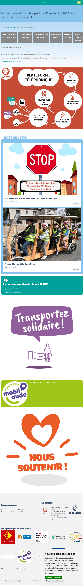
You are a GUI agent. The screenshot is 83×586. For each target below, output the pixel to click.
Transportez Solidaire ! (41, 36)
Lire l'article (76, 203)
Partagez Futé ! (56, 36)
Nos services (12, 27)
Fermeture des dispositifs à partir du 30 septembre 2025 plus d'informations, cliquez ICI (38, 15)
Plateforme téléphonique (9, 36)
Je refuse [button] (57, 577)
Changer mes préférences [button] (54, 581)
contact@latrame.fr (58, 511)
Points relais (67, 36)
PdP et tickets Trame (78, 37)
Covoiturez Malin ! (25, 36)
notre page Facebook (58, 514)
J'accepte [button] (49, 577)
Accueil (3, 27)
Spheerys (20, 583)
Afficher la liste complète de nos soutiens (14, 569)
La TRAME (4, 581)
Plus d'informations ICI (15, 512)
